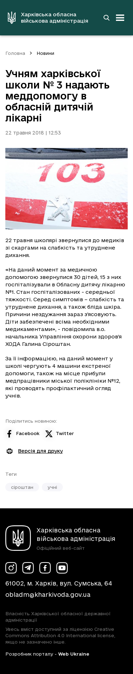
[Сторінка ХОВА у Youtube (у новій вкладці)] (62, 567)
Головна (15, 53)
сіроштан (22, 487)
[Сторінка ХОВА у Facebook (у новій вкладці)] (45, 567)
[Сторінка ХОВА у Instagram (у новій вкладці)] (11, 567)
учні (52, 487)
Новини (45, 53)
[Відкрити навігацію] (120, 17)
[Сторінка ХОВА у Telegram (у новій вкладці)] (28, 567)
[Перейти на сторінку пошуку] (106, 17)
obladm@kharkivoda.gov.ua (47, 594)
